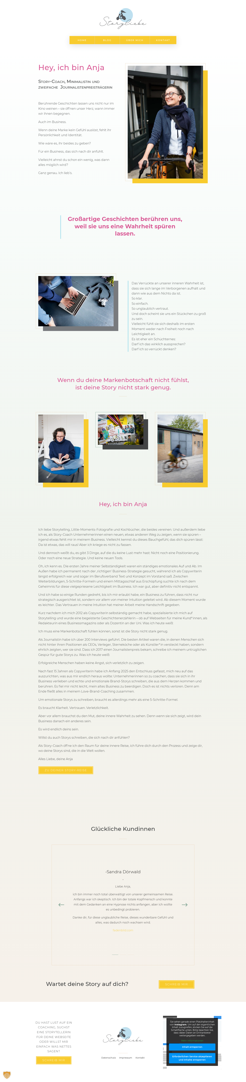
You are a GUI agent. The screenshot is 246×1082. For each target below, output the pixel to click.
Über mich (134, 40)
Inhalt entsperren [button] (192, 1047)
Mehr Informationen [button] (192, 1040)
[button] (7, 1075)
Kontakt (163, 40)
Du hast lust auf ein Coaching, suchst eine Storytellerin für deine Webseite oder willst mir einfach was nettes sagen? (53, 1037)
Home (82, 40)
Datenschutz (108, 1058)
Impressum (125, 1058)
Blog (107, 40)
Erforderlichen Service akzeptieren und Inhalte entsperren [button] (192, 1058)
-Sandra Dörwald (123, 871)
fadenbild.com (123, 930)
